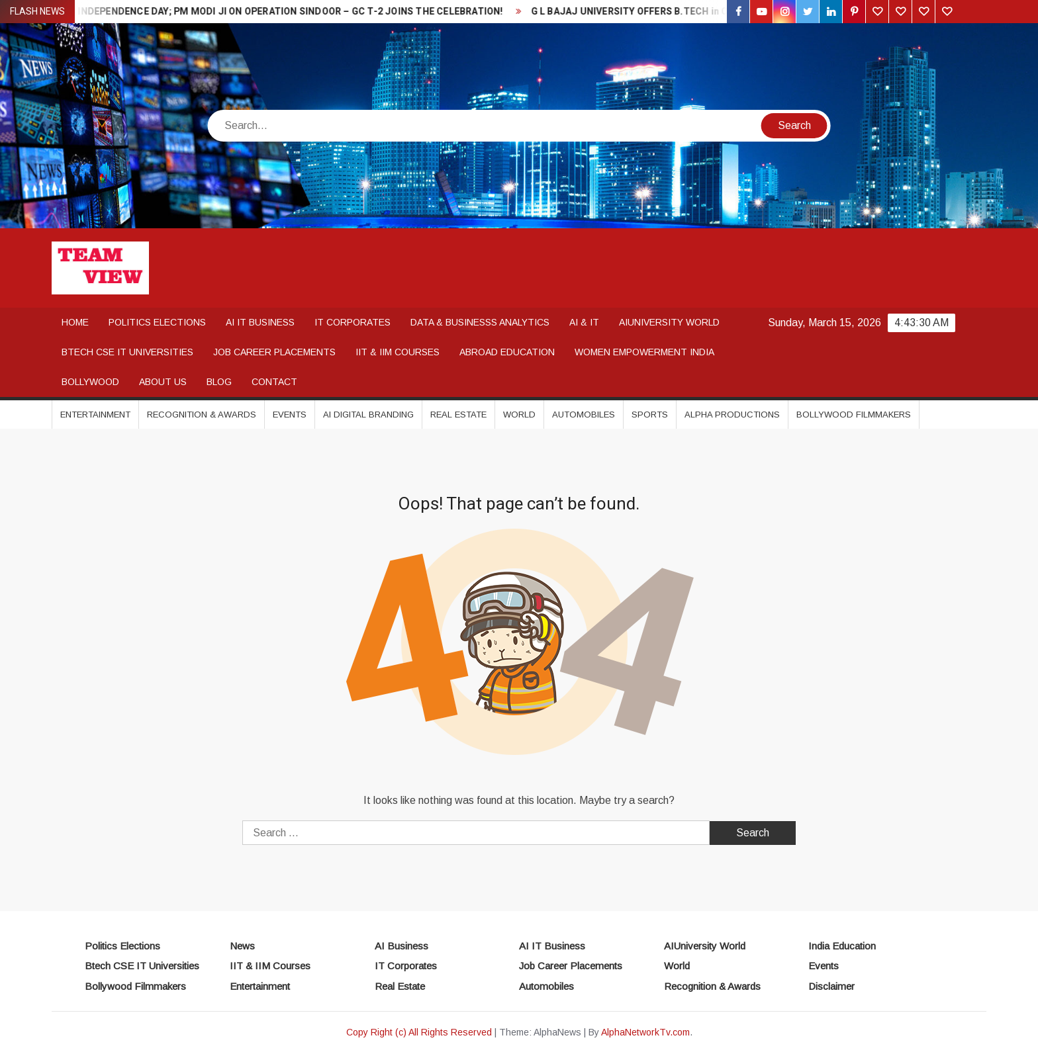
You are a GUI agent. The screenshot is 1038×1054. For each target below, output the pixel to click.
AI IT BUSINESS (260, 322)
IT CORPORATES (352, 322)
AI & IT (584, 322)
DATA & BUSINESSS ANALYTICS (479, 322)
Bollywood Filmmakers (853, 414)
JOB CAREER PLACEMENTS (274, 352)
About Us (163, 381)
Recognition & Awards (201, 414)
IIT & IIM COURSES (397, 352)
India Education (842, 945)
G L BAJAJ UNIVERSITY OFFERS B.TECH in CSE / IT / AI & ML (670, 12)
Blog (219, 381)
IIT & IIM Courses (270, 965)
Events (290, 414)
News (242, 945)
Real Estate (458, 414)
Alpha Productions (732, 414)
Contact (274, 381)
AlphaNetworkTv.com (645, 1032)
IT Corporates (406, 965)
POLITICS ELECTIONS (157, 322)
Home (75, 322)
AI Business (401, 945)
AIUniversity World (704, 945)
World (519, 414)
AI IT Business (552, 945)
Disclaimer (831, 986)
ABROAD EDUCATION (507, 352)
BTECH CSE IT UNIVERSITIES (127, 352)
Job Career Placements (570, 965)
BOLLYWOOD (90, 381)
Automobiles (583, 414)
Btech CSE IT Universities (142, 965)
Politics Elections (122, 945)
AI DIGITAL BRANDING (368, 414)
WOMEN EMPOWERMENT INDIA (644, 352)
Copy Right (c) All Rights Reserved (419, 1032)
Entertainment (95, 414)
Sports (650, 414)
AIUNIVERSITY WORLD (669, 322)
